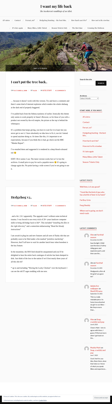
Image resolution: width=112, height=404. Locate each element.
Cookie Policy (43, 400)
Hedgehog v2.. (26, 196)
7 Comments (61, 205)
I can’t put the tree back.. (38, 81)
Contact (18, 20)
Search (101, 83)
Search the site (86, 79)
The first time (77, 28)
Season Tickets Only (59, 28)
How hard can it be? (79, 20)
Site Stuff (47, 90)
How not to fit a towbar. (101, 20)
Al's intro (86, 117)
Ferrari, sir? (30, 20)
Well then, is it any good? (90, 187)
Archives (83, 96)
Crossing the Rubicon (95, 28)
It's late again (88, 151)
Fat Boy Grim (85, 200)
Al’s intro (6, 20)
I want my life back (56, 6)
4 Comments (61, 90)
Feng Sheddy (85, 205)
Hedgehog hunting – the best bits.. (53, 20)
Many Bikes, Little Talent (37, 28)
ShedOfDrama (96, 291)
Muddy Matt (95, 347)
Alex (36, 90)
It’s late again (17, 28)
